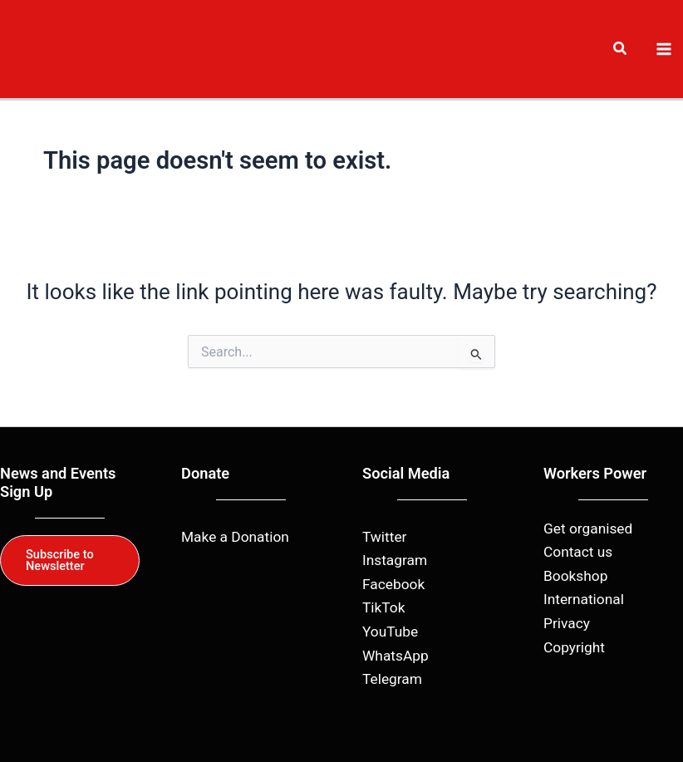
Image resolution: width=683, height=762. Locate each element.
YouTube (390, 631)
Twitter (384, 536)
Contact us (577, 551)
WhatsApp (395, 655)
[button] (620, 50)
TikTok (383, 607)
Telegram (392, 679)
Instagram (394, 560)
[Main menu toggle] (664, 49)
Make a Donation (235, 536)
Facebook (393, 584)
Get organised (587, 528)
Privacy (566, 623)
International (583, 599)
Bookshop (575, 576)
